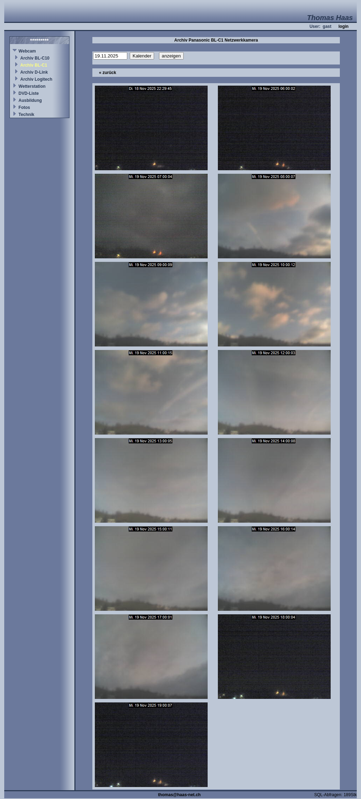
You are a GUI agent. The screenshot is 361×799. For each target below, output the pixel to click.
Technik (26, 114)
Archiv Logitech (36, 79)
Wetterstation (32, 86)
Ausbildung (30, 100)
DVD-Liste (29, 93)
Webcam (27, 51)
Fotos (24, 107)
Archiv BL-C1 (33, 65)
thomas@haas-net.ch (179, 794)
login (343, 26)
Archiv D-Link (34, 72)
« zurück (107, 72)
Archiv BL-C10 (35, 58)
